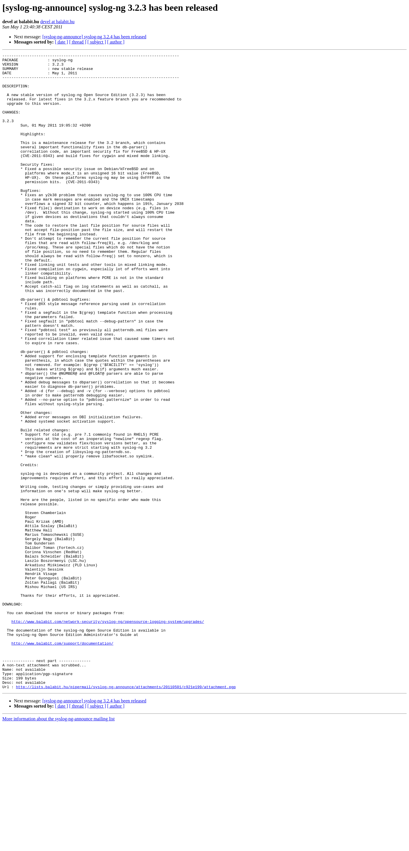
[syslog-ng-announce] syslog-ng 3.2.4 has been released (94, 36)
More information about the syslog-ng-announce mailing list (58, 845)
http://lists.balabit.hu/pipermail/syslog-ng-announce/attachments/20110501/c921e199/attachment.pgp (126, 813)
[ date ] (61, 41)
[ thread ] (77, 41)
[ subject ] (96, 41)
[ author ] (116, 41)
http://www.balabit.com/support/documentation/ (62, 761)
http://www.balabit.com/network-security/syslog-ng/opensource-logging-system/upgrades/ (107, 735)
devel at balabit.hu (57, 21)
